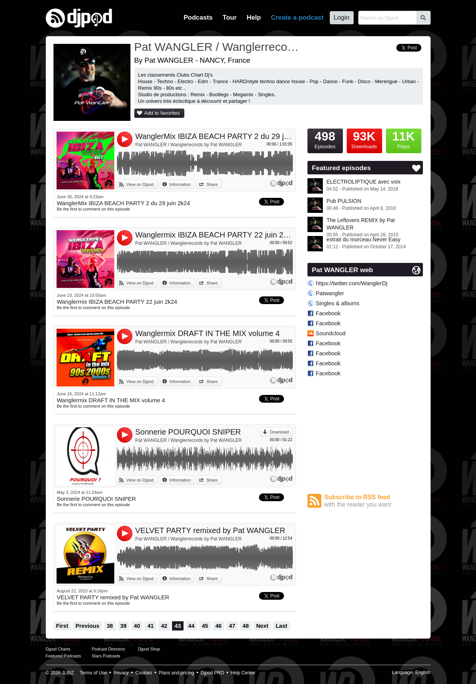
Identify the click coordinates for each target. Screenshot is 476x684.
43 (178, 626)
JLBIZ (68, 673)
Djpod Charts (58, 649)
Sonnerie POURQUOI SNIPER (188, 432)
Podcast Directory (108, 649)
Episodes (325, 139)
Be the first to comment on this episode (93, 209)
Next (262, 626)
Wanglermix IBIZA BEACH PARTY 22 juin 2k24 (214, 235)
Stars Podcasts (106, 656)
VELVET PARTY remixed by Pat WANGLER (210, 530)
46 (218, 626)
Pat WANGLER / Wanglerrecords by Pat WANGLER (188, 144)
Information (179, 184)
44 (191, 626)
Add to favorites (162, 113)
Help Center (243, 673)
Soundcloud (331, 333)
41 (150, 626)
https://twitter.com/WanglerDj (351, 283)
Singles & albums (337, 303)
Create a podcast (297, 17)
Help (254, 17)
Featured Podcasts (63, 656)
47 (232, 626)
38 (110, 626)
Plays (403, 139)
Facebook (328, 313)
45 (205, 626)
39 (123, 626)
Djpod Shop (149, 649)
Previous (87, 626)
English (422, 672)
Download (279, 432)
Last (281, 626)
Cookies (143, 673)
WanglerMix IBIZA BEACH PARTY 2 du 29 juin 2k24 (214, 136)
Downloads (364, 139)
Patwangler (330, 293)
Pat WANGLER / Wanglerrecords (217, 46)
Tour (230, 17)
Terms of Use (93, 673)
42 (164, 626)
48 (245, 626)
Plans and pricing (176, 673)
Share (211, 184)
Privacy (121, 673)
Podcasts (198, 17)
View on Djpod (140, 184)
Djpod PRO (212, 673)
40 (137, 626)
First (62, 626)
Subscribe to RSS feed (373, 501)
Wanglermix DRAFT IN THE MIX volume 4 (207, 333)
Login (342, 17)
